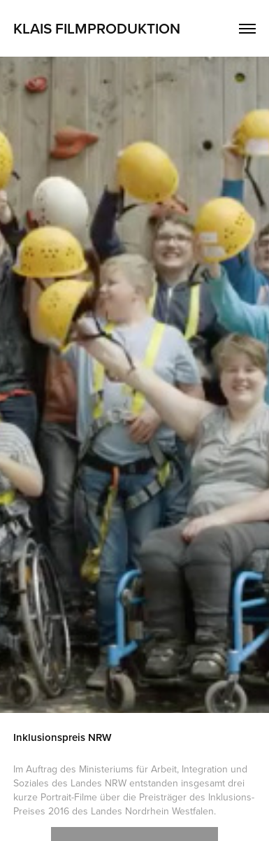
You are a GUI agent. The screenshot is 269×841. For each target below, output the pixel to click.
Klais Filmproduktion (96, 27)
